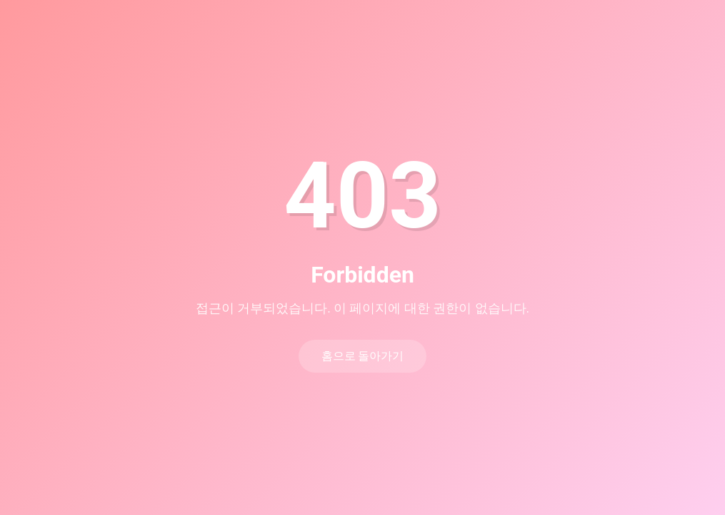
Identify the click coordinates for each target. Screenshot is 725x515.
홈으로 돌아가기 (362, 356)
